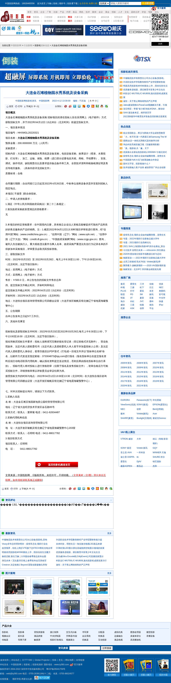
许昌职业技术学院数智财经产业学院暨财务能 (144, 82)
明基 (123, 298)
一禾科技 (141, 452)
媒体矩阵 (4, 660)
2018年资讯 (142, 381)
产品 (62, 12)
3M (141, 294)
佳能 (151, 284)
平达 (151, 308)
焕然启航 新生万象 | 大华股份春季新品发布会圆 (24, 556)
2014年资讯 (126, 376)
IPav (161, 305)
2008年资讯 (126, 367)
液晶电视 (118, 640)
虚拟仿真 (105, 17)
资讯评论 (10, 500)
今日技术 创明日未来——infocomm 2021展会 (144, 250)
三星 (132, 305)
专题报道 (126, 228)
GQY (155, 448)
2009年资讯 (142, 367)
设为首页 (41, 3)
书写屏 (85, 632)
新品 (75, 12)
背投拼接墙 (39, 632)
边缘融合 (78, 21)
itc (138, 457)
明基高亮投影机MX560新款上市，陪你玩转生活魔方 (26, 552)
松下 (142, 287)
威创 (123, 305)
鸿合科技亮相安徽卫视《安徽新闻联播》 (142, 144)
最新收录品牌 (128, 393)
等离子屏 (22, 640)
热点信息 (126, 126)
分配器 (101, 632)
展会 (107, 12)
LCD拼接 (92, 21)
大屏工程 (78, 17)
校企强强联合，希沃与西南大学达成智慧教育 (144, 133)
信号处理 (105, 21)
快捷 (161, 301)
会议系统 (86, 636)
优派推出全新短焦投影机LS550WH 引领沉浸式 (145, 152)
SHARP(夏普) (127, 418)
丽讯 (151, 294)
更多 (109, 533)
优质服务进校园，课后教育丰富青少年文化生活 (78, 552)
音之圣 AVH (126, 452)
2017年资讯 (126, 381)
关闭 (160, 44)
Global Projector (42, 660)
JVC (142, 301)
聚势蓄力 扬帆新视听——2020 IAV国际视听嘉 (144, 265)
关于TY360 (27, 660)
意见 (61, 660)
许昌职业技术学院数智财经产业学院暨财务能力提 (79, 539)
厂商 (49, 12)
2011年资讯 (126, 372)
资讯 (36, 12)
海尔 (123, 301)
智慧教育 (133, 17)
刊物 (49, 3)
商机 (81, 12)
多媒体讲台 (135, 636)
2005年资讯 (126, 363)
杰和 (155, 466)
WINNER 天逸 (159, 452)
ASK (132, 308)
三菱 (132, 287)
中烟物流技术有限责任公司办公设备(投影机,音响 (24, 539)
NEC (161, 287)
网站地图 (69, 660)
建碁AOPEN (126, 466)
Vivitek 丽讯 (142, 448)
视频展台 (70, 640)
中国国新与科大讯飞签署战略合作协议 (141, 160)
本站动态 (15, 660)
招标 (114, 12)
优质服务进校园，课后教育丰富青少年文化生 (144, 89)
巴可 (132, 291)
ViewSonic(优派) (128, 404)
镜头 (61, 640)
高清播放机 (135, 640)
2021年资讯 (142, 385)
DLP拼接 (92, 17)
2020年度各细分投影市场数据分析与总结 (142, 254)
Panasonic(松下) (144, 400)
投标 (33, 193)
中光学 (162, 298)
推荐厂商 (126, 277)
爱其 (142, 291)
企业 (42, 12)
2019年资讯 (158, 381)
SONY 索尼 (126, 448)
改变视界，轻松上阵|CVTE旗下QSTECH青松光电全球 (27, 548)
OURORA (125, 400)
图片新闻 (10, 573)
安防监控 (118, 17)
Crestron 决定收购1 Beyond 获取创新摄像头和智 (24, 565)
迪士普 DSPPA (127, 457)
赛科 (151, 301)
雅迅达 (140, 466)
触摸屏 (37, 640)
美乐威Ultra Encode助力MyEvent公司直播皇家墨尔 (79, 556)
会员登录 (83, 3)
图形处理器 (135, 632)
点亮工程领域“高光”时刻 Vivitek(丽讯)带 (142, 261)
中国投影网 (16, 45)
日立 (151, 287)
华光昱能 (157, 400)
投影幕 (36, 21)
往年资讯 (126, 356)
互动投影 (102, 640)
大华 (139, 439)
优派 (161, 284)
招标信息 (45, 45)
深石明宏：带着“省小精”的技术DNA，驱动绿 (144, 109)
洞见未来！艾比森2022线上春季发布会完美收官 (24, 560)
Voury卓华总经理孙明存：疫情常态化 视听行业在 (25, 544)
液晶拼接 (38, 636)
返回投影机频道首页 (59, 464)
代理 (68, 12)
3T (131, 298)
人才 (120, 12)
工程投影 (48, 17)
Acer (155, 413)
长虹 (132, 301)
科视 (123, 287)
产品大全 (7, 626)
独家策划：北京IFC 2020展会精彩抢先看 (142, 269)
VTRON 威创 (127, 439)
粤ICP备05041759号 (55, 669)
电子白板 (134, 21)
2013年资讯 (158, 372)
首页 (29, 12)
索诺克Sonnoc (159, 418)
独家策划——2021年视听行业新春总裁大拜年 (144, 258)
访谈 (55, 12)
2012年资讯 (142, 372)
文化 (127, 12)
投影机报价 (37, 664)
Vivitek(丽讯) (142, 413)
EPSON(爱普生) (160, 404)
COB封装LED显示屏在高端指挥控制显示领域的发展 (80, 548)
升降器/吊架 (71, 636)
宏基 (151, 298)
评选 (144, 12)
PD (131, 294)
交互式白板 (71, 632)
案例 (94, 12)
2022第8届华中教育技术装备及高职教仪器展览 (145, 116)
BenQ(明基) (158, 409)
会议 (101, 12)
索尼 (123, 284)
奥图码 (162, 291)
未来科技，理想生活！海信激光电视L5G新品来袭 (79, 544)
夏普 (142, 298)
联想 (123, 294)
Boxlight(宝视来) (144, 418)
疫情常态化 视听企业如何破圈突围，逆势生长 (144, 156)
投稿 (55, 3)
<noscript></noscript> (55, 516)
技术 (88, 12)
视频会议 (6, 636)
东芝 (151, 291)
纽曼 (142, 305)
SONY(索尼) (142, 404)
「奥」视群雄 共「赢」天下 (136, 148)
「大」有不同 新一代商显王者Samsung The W (144, 137)
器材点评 (135, 12)
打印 (20, 106)
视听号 (62, 3)
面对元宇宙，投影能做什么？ (136, 163)
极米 (123, 413)
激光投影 (48, 21)
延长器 (21, 636)
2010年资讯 (158, 367)
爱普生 (133, 284)
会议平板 (147, 21)
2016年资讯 (158, 376)
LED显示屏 (118, 21)
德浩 (151, 305)
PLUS (123, 291)
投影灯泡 (54, 640)
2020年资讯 (126, 385)
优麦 (123, 308)
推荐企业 (126, 317)
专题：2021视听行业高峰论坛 (137, 242)
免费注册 (93, 3)
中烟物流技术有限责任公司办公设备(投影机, (143, 78)
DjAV (139, 461)
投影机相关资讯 (129, 71)
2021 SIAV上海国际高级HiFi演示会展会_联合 (144, 246)
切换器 (85, 640)
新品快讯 (126, 177)
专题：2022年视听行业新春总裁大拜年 (141, 238)
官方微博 (76, 664)
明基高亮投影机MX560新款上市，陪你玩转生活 (145, 86)
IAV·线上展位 (128, 432)
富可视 (162, 294)
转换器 (101, 636)
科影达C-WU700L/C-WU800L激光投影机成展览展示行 (81, 560)
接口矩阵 (54, 632)
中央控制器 (55, 636)
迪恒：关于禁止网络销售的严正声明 (73, 565)
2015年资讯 (142, 376)
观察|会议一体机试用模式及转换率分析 (141, 140)
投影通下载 (72, 3)
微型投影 (61, 21)
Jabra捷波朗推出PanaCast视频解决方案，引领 (145, 105)
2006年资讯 (142, 363)
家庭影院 (61, 17)
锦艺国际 (157, 461)
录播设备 (150, 636)
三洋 (142, 284)
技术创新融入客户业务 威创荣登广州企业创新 (144, 167)
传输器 (5, 640)
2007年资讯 (158, 363)
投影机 (36, 17)
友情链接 (80, 660)
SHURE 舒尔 (159, 457)
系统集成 (146, 17)
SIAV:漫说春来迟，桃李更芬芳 (137, 112)
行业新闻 (28, 45)
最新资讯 (10, 533)
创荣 (142, 308)
